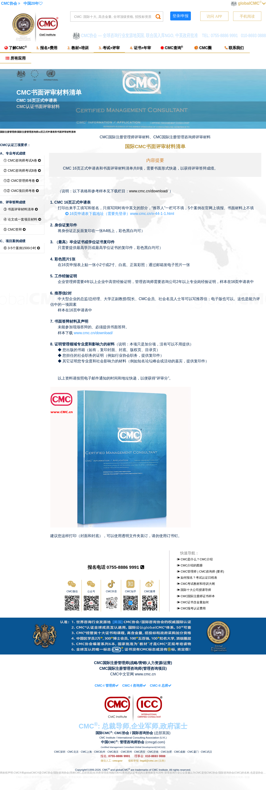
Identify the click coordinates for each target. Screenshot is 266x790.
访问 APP (214, 16)
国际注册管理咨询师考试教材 (177, 777)
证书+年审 (140, 48)
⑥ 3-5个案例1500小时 (22, 248)
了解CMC (15, 47)
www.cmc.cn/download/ (148, 191)
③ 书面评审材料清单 (21, 209)
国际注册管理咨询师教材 (145, 777)
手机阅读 (247, 16)
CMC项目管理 (204, 777)
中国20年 (33, 3)
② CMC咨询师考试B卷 (22, 170)
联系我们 (234, 48)
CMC (19, 777)
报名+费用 (47, 48)
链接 (247, 777)
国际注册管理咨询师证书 (115, 777)
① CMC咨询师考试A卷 (22, 160)
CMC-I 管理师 (107, 685)
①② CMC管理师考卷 (21, 180)
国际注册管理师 (33, 777)
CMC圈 (203, 48)
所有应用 (15, 58)
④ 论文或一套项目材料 (22, 219)
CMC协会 (10, 3)
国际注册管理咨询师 (55, 777)
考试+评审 (109, 48)
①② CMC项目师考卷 (21, 191)
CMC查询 (172, 47)
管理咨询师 (74, 777)
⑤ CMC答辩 (15, 229)
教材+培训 (78, 48)
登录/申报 (181, 16)
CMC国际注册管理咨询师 (228, 777)
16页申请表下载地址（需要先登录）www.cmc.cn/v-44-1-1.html (116, 214)
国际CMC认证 (91, 777)
